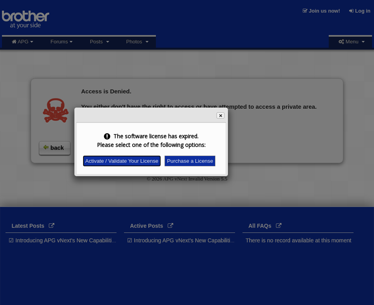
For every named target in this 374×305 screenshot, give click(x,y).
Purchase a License (190, 161)
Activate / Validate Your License (122, 161)
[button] (220, 115)
